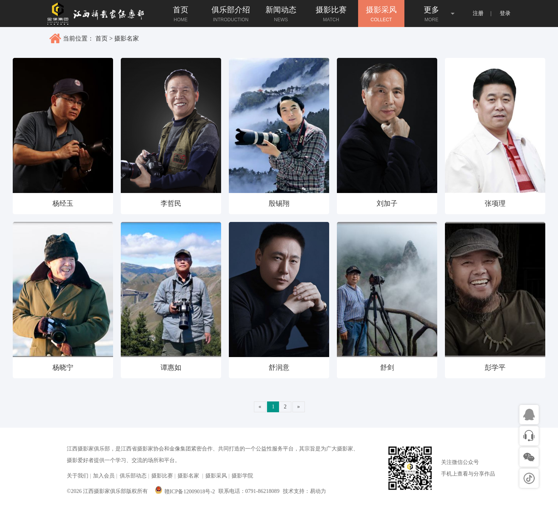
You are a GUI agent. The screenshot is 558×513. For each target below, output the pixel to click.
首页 (101, 38)
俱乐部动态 (133, 476)
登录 (505, 13)
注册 (478, 13)
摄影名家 (126, 38)
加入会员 (104, 476)
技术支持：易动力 (304, 491)
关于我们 (77, 476)
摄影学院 (242, 476)
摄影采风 (216, 476)
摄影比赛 (162, 476)
